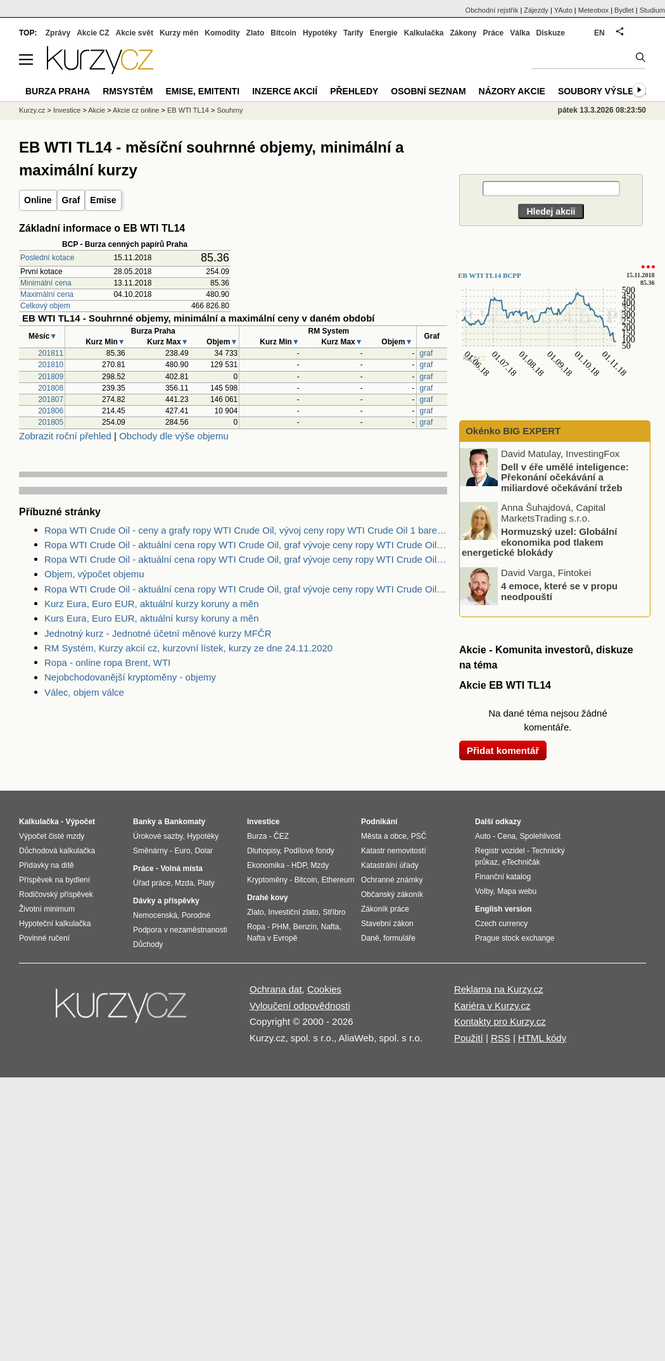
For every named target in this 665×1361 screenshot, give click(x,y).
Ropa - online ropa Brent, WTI (107, 662)
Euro (182, 850)
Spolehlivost (540, 836)
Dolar (203, 850)
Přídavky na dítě (46, 865)
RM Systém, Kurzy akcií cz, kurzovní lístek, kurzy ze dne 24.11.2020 (188, 648)
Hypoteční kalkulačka (55, 923)
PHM (280, 926)
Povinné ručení (44, 938)
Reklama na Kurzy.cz (498, 989)
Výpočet (80, 821)
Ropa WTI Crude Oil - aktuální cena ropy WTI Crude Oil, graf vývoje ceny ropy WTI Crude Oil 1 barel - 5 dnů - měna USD (245, 559)
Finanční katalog (503, 876)
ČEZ (281, 836)
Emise (103, 200)
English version (503, 909)
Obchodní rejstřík (492, 10)
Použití (468, 1037)
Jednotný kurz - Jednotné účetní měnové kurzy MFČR (158, 633)
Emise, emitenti (203, 91)
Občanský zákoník (392, 894)
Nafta (330, 926)
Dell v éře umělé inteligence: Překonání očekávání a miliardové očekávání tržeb (565, 476)
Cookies (324, 989)
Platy (206, 883)
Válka (519, 32)
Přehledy (354, 91)
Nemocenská (155, 915)
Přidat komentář (503, 750)
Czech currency (501, 923)
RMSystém (128, 91)
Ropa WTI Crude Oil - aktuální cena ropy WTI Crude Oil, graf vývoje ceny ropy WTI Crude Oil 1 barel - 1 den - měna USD (245, 589)
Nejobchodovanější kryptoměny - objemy (130, 677)
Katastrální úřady (390, 865)
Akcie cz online (136, 110)
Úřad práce (151, 883)
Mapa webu (516, 891)
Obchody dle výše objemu (174, 435)
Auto (483, 836)
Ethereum (337, 879)
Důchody (148, 944)
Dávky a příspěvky (166, 900)
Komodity (222, 32)
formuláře (399, 938)
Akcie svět (134, 32)
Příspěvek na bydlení (54, 879)
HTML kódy (542, 1037)
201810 (50, 364)
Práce (493, 32)
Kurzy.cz (32, 110)
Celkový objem (45, 305)
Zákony (463, 32)
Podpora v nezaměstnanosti (180, 929)
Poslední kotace (47, 257)
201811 (50, 353)
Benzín (305, 926)
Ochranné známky (391, 879)
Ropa (256, 926)
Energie (384, 32)
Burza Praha (57, 91)
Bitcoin (283, 32)
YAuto (563, 10)
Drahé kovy (267, 897)
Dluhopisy (263, 850)
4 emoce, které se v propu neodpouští (559, 591)
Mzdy (320, 865)
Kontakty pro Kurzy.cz (500, 1021)
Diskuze (550, 32)
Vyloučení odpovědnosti (300, 1005)
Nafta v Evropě (272, 938)
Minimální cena (46, 283)
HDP (299, 865)
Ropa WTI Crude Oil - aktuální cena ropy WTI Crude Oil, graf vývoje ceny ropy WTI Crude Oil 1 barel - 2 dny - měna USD (245, 544)
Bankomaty (184, 821)
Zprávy (58, 32)
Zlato (255, 32)
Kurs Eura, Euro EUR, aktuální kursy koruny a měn (151, 618)
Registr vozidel (500, 850)
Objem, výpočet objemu (94, 573)
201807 (50, 399)
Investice (66, 110)
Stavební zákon (387, 923)
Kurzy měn (179, 32)
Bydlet (624, 10)
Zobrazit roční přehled (65, 435)
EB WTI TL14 (188, 110)
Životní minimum (47, 909)
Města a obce (384, 836)
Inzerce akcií (284, 91)
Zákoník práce (385, 909)
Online (38, 200)
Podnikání (379, 821)
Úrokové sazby (157, 836)
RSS (500, 1037)
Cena (506, 836)
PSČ (419, 836)
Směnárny (150, 850)
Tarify (353, 32)
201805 (50, 422)
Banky (144, 821)
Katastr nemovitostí (393, 850)
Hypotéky (320, 32)
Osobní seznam (428, 91)
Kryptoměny (267, 879)
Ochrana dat (276, 989)
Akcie (96, 110)
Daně (370, 938)
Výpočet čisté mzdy (51, 836)
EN (599, 32)
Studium (652, 10)
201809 (50, 376)
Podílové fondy (309, 850)
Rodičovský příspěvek (56, 894)
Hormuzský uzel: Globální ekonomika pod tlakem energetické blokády (539, 542)
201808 (50, 388)
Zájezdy (536, 10)
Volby (484, 891)
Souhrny (230, 110)
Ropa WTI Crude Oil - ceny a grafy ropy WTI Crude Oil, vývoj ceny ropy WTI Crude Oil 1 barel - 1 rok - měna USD (245, 530)
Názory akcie (512, 91)
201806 (50, 410)
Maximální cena (46, 294)
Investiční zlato (293, 912)
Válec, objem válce (84, 692)
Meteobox (593, 10)
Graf (71, 200)
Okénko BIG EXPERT (511, 430)
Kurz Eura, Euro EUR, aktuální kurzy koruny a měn (151, 603)
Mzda (184, 883)
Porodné (196, 915)
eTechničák (521, 862)
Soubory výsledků (605, 91)
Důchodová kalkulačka (57, 850)
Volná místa (181, 868)
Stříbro (333, 912)
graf (426, 353)
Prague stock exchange (514, 938)
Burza (257, 836)
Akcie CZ (93, 32)
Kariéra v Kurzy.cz (492, 1005)
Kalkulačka (424, 32)
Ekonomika (265, 865)
